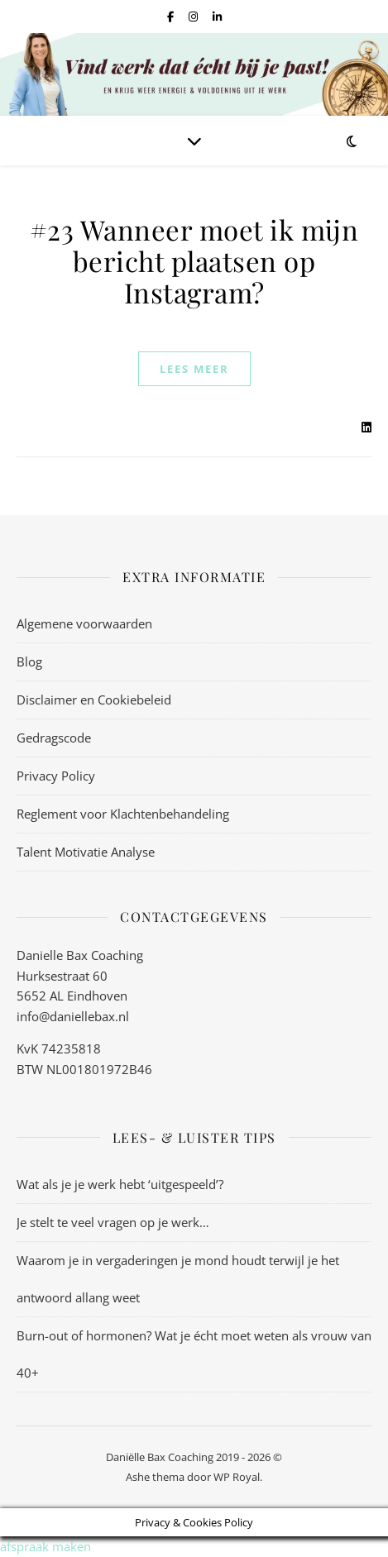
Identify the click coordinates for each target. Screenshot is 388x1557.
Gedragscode (54, 737)
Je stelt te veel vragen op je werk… (113, 1222)
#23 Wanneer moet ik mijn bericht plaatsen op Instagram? (194, 260)
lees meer (194, 368)
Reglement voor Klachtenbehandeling (123, 813)
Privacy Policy (56, 775)
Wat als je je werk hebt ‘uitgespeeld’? (120, 1184)
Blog (29, 661)
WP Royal (236, 1476)
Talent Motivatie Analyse (86, 851)
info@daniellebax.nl (73, 1016)
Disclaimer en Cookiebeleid (94, 699)
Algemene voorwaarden (84, 623)
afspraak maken (45, 1546)
